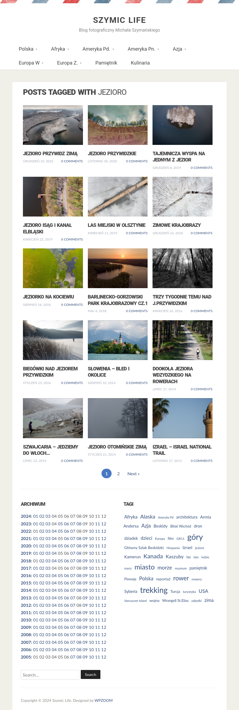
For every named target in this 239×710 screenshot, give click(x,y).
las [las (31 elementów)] (188, 556)
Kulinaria (140, 63)
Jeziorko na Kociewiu (48, 297)
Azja (176, 51)
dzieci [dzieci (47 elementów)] (146, 538)
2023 (26, 523)
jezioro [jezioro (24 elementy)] (199, 548)
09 (85, 538)
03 (48, 516)
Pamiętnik (106, 63)
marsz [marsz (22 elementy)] (128, 568)
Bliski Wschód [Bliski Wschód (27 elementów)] (180, 526)
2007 (26, 642)
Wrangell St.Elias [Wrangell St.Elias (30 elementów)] (175, 600)
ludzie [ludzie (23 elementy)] (205, 557)
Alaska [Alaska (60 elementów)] (147, 516)
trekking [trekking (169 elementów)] (154, 590)
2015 (26, 582)
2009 (26, 627)
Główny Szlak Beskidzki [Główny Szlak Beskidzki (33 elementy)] (144, 547)
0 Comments (72, 161)
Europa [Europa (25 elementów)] (160, 538)
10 (91, 531)
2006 (26, 649)
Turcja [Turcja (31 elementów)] (175, 591)
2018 (26, 560)
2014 (26, 590)
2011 (26, 612)
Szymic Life (119, 20)
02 (41, 516)
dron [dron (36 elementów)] (198, 525)
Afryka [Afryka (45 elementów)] (130, 517)
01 (35, 516)
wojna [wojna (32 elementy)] (155, 600)
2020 (26, 545)
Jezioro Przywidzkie (112, 153)
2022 (26, 531)
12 (103, 523)
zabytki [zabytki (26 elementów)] (196, 601)
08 (79, 523)
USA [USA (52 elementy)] (203, 591)
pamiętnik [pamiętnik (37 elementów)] (198, 567)
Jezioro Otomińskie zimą (117, 447)
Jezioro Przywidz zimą (50, 153)
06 (66, 523)
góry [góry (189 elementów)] (195, 536)
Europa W (28, 64)
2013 (26, 597)
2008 (26, 634)
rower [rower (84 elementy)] (181, 578)
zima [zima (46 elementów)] (209, 600)
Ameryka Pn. (140, 51)
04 (54, 531)
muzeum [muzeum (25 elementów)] (181, 568)
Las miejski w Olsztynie (116, 225)
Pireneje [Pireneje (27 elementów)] (130, 579)
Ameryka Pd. (95, 51)
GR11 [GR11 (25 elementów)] (180, 538)
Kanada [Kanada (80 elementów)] (153, 556)
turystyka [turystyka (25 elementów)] (189, 591)
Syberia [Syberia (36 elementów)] (130, 591)
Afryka (56, 51)
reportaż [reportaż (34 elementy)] (163, 579)
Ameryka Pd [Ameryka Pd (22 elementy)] (165, 517)
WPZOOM (103, 700)
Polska (24, 51)
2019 (26, 553)
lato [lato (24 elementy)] (196, 557)
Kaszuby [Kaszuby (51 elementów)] (175, 556)
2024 (26, 516)
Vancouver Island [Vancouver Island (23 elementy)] (135, 600)
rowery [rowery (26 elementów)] (197, 579)
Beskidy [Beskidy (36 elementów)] (161, 525)
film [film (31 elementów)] (171, 538)
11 (97, 523)
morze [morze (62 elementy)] (164, 567)
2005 (26, 656)
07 (73, 523)
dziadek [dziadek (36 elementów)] (131, 538)
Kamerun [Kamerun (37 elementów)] (132, 556)
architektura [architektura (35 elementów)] (187, 516)
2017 (26, 568)
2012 (26, 605)
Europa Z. (66, 64)
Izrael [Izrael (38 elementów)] (187, 547)
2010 (26, 619)
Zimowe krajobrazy (177, 225)
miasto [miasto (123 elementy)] (145, 567)
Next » (133, 473)
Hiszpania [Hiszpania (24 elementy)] (173, 548)
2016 (26, 575)
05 (60, 523)
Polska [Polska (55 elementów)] (146, 578)
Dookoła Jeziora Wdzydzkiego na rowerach (173, 375)
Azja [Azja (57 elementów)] (146, 525)
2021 (26, 538)
